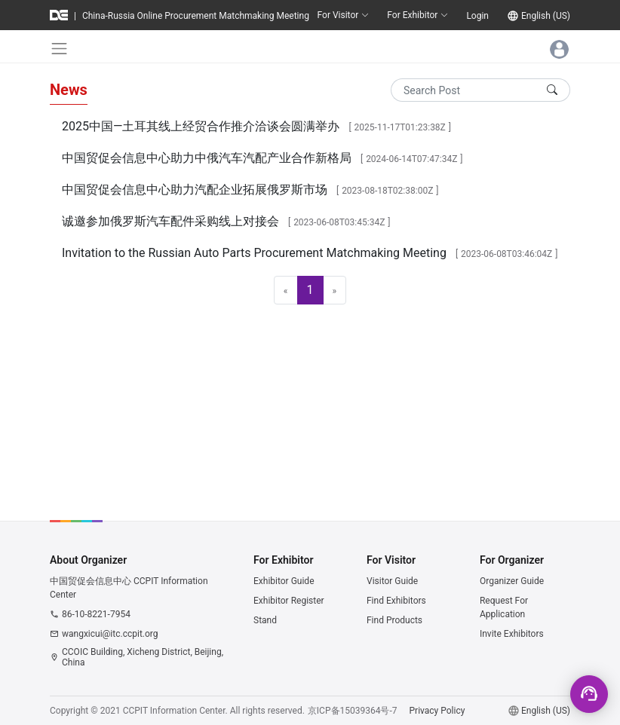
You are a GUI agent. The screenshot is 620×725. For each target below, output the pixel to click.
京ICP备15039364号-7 (352, 710)
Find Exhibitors (396, 600)
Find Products (394, 620)
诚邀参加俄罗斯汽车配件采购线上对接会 (170, 221)
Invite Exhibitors (512, 634)
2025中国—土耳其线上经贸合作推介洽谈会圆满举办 (200, 126)
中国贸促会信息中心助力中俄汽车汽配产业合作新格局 (206, 158)
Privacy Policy (437, 710)
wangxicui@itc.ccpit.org (110, 634)
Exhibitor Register (288, 600)
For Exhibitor (417, 15)
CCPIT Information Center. (175, 710)
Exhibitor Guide (284, 581)
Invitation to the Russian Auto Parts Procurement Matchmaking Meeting (254, 253)
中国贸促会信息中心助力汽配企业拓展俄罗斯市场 (194, 189)
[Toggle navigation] (59, 48)
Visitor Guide (392, 581)
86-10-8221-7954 (96, 614)
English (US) (545, 16)
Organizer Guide (512, 581)
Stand (265, 620)
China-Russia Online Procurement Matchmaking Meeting (195, 16)
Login (477, 16)
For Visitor (344, 15)
